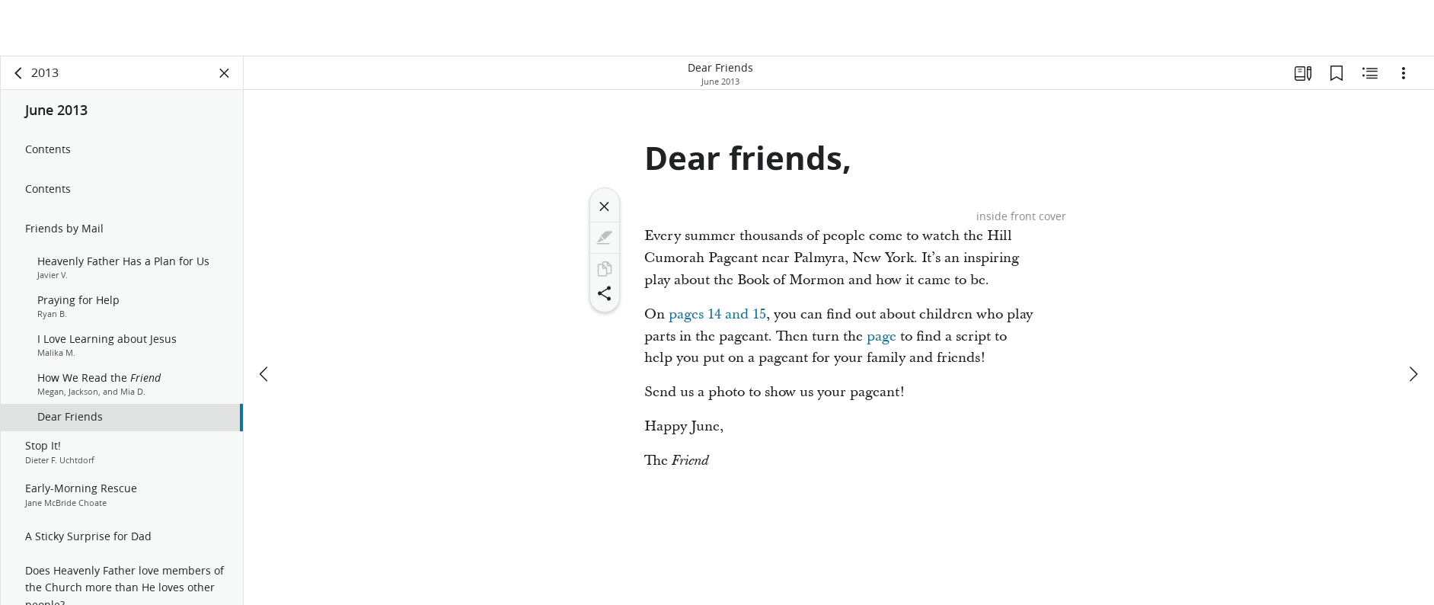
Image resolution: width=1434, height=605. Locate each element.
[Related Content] (1370, 73)
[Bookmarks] (1336, 73)
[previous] (265, 317)
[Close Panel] (224, 73)
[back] (19, 73)
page (881, 336)
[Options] (1403, 73)
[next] (1412, 317)
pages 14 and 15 (717, 314)
